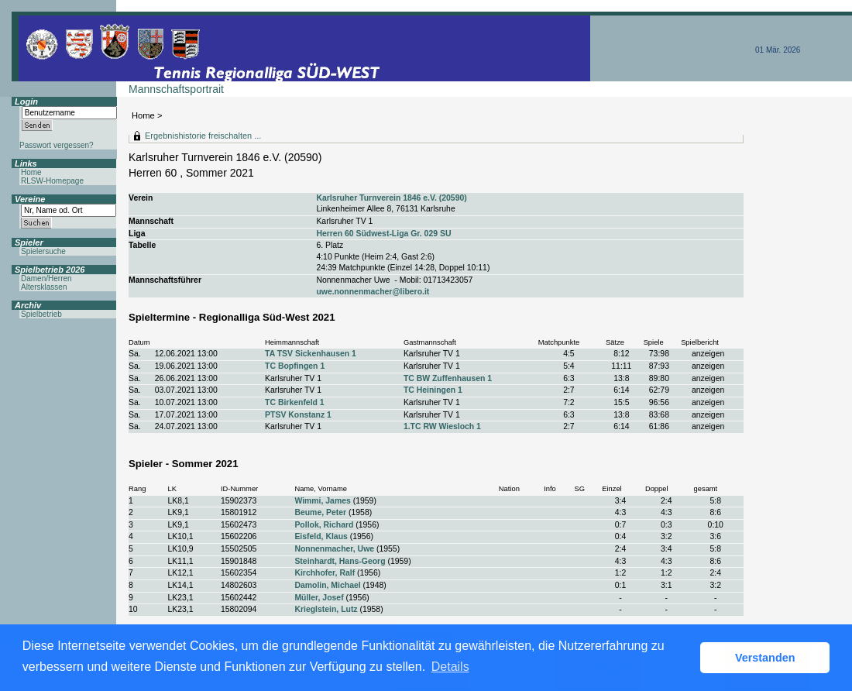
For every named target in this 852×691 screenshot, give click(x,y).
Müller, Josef (318, 597)
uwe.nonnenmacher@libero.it (372, 291)
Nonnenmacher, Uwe (334, 549)
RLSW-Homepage (52, 181)
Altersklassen (44, 287)
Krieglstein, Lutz (325, 609)
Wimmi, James (322, 501)
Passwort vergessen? (56, 145)
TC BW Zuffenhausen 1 (448, 378)
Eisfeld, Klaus (320, 536)
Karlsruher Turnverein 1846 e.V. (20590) (391, 198)
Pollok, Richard (323, 525)
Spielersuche (43, 251)
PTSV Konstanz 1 (298, 415)
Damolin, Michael (327, 585)
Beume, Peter (320, 512)
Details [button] (450, 666)
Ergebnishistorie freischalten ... (203, 135)
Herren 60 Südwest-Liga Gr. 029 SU (383, 233)
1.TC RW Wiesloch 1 (442, 426)
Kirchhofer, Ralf (324, 573)
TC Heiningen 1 (433, 390)
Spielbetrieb (41, 314)
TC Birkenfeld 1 (295, 402)
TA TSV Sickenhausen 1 (310, 353)
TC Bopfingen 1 (295, 366)
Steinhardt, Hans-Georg (339, 561)
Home (143, 115)
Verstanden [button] (765, 657)
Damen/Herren (46, 278)
